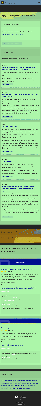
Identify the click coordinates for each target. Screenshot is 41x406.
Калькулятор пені (6, 328)
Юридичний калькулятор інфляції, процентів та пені (17, 269)
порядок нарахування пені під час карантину (14, 385)
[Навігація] (39, 2)
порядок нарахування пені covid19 (27, 387)
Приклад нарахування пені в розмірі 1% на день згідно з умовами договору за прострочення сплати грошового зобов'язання (20, 344)
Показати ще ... (5, 311)
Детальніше (4, 37)
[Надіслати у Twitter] (19, 240)
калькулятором (11, 303)
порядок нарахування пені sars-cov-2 (21, 388)
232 (28, 110)
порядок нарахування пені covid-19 (10, 382)
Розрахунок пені (7, 161)
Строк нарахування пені (9, 126)
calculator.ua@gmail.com (20, 402)
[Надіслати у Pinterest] (21, 240)
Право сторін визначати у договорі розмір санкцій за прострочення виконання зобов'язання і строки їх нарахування (18, 189)
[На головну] (8, 2)
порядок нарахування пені (12, 387)
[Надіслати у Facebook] (18, 240)
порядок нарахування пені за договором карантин (16, 383)
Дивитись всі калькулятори (11, 43)
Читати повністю (7, 84)
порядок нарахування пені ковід (7, 380)
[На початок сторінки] (20, 400)
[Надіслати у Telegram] (22, 240)
